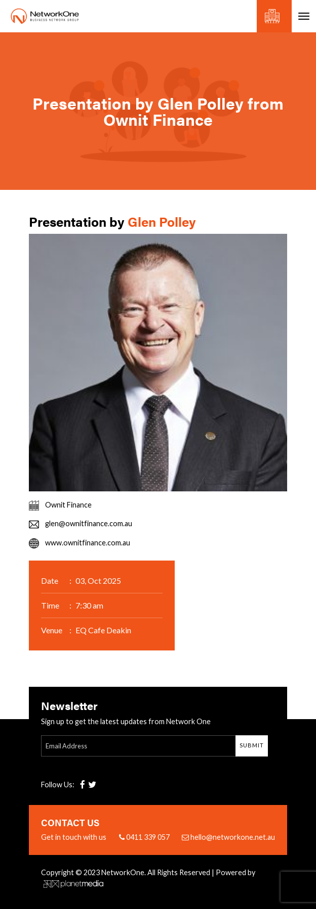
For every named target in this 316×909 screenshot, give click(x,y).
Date (49, 580)
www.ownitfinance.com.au (87, 542)
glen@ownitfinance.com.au (88, 523)
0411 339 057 (144, 837)
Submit (252, 745)
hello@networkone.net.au (228, 837)
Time (50, 605)
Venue (51, 630)
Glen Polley (162, 221)
